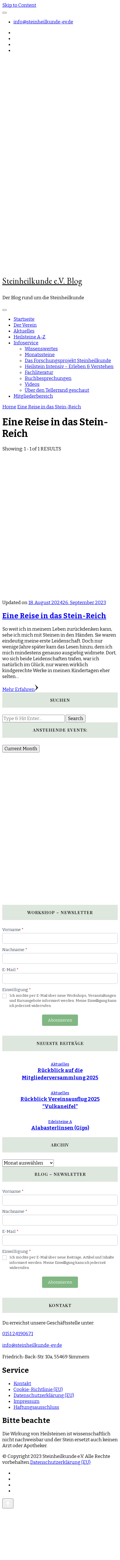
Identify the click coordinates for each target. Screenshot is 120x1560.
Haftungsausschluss (36, 1407)
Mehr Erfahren (20, 689)
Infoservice (25, 343)
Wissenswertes (41, 349)
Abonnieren (60, 1020)
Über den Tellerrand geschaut (57, 390)
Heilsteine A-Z (29, 337)
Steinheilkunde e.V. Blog (42, 280)
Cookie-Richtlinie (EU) (38, 1389)
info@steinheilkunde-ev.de (43, 22)
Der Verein (25, 325)
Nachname (14, 949)
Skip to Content (19, 5)
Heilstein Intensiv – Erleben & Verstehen (69, 366)
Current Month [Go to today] (20, 749)
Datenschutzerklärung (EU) (43, 1395)
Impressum (26, 1401)
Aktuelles (23, 331)
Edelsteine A (60, 1121)
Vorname (13, 929)
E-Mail (10, 969)
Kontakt (22, 1384)
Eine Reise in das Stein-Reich (54, 615)
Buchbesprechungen (48, 378)
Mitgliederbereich (33, 396)
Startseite (23, 319)
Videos (32, 384)
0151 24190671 (17, 1334)
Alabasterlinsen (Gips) (60, 1128)
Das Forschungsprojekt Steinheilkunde (68, 361)
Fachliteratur (39, 372)
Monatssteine (40, 355)
